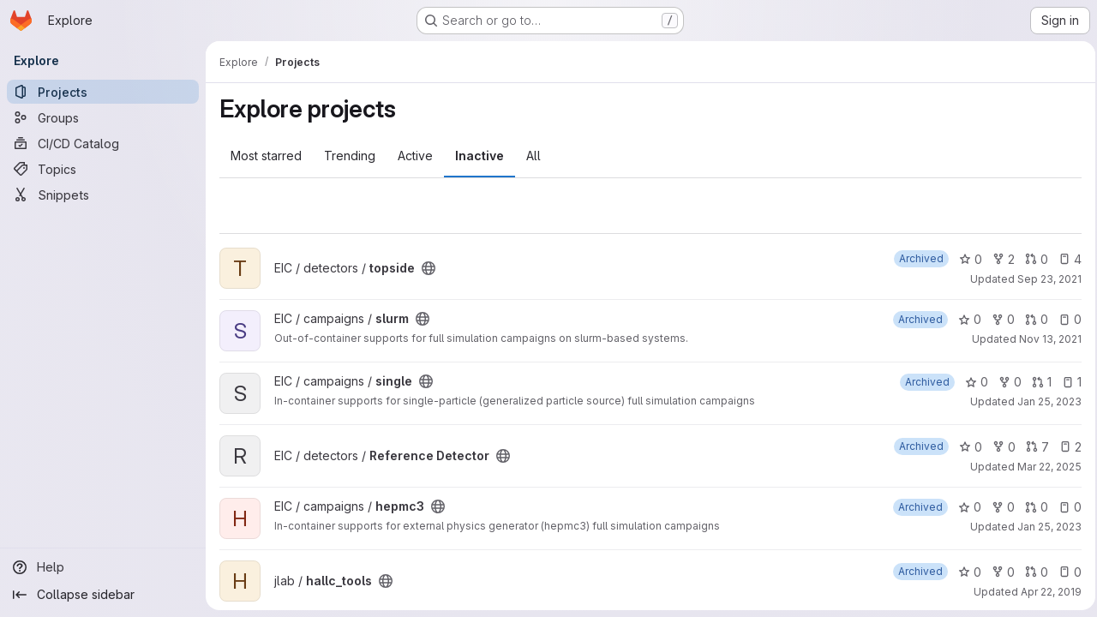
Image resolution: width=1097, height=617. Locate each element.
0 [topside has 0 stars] (965, 259)
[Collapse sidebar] (103, 595)
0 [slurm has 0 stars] (964, 319)
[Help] (103, 567)
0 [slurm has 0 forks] (998, 319)
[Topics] (103, 169)
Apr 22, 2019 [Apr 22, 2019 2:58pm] (1046, 591)
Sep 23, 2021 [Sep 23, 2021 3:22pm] (1044, 279)
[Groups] (103, 117)
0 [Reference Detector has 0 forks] (998, 447)
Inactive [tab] (479, 155)
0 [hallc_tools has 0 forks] (998, 572)
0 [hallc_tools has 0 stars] (964, 572)
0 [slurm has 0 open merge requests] (1031, 319)
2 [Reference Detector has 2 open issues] (1065, 447)
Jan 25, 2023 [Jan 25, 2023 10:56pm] (1044, 401)
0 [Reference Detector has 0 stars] (965, 447)
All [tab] (533, 155)
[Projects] (103, 92)
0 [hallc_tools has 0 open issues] (1064, 572)
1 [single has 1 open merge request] (1036, 381)
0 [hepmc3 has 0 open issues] (1064, 507)
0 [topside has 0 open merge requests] (1031, 259)
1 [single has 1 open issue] (1066, 381)
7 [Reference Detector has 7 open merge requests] (1032, 447)
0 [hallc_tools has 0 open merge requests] (1031, 572)
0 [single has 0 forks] (1004, 381)
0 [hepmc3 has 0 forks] (998, 507)
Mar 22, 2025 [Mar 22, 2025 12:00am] (1044, 466)
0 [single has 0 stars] (971, 381)
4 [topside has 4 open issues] (1064, 259)
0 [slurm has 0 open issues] (1064, 319)
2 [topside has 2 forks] (998, 259)
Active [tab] (415, 155)
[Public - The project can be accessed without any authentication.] (428, 268)
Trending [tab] (349, 155)
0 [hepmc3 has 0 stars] (964, 507)
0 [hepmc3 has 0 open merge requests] (1031, 507)
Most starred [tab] (266, 155)
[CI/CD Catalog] (103, 143)
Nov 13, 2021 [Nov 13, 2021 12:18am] (1045, 338)
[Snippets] (103, 195)
